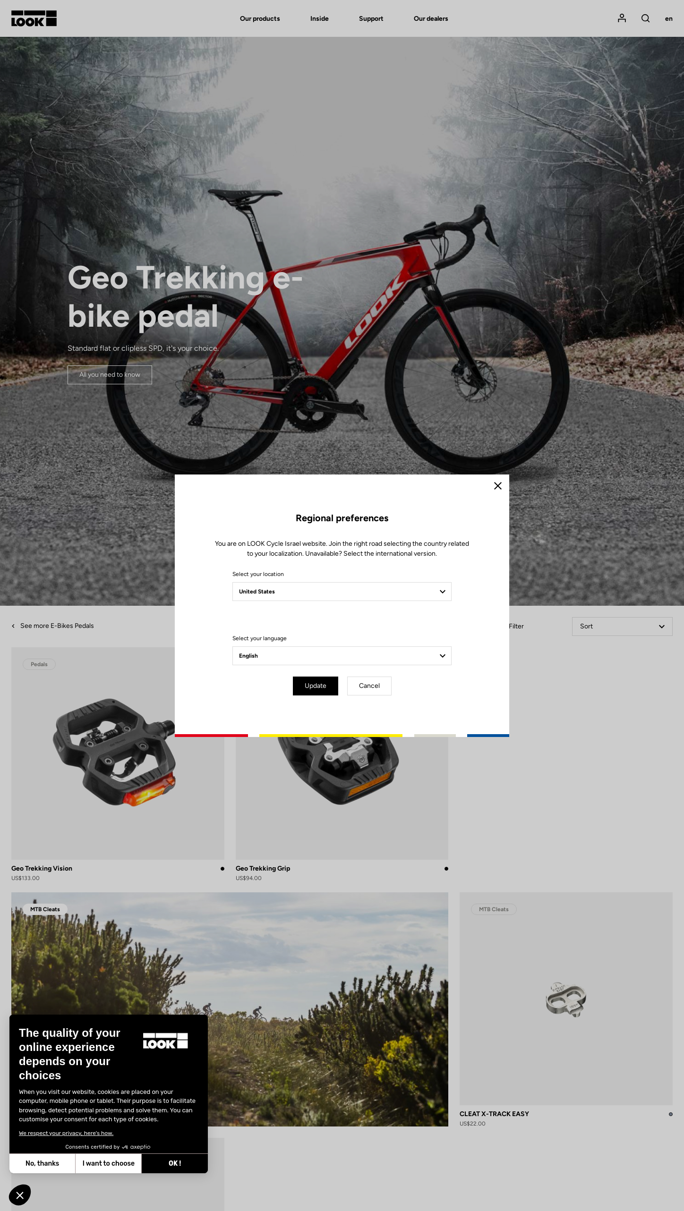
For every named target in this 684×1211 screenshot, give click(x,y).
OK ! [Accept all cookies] (99, 1164)
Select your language (259, 638)
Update (315, 686)
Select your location (258, 574)
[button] (20, 1195)
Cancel (369, 686)
